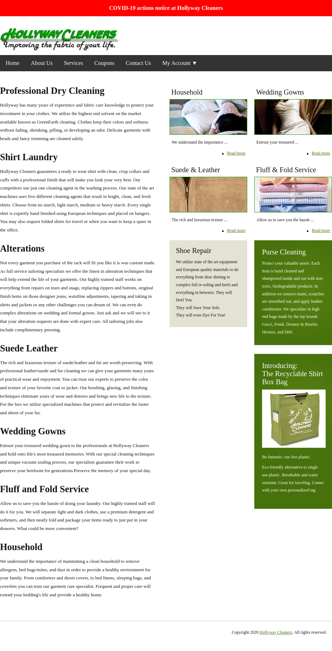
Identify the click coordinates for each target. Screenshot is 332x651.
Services (73, 63)
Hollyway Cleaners (276, 632)
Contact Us (138, 63)
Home (12, 63)
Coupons (104, 63)
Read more (321, 153)
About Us (42, 63)
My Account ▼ (179, 63)
